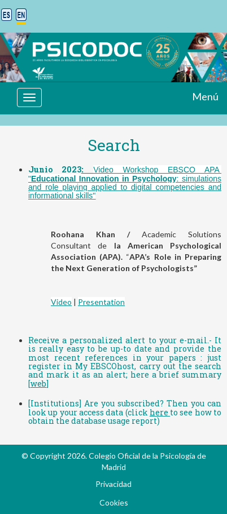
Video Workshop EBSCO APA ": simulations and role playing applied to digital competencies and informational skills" (124, 182)
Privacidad (113, 484)
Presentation (101, 302)
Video (61, 302)
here (160, 412)
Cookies (113, 502)
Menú (205, 96)
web (38, 383)
